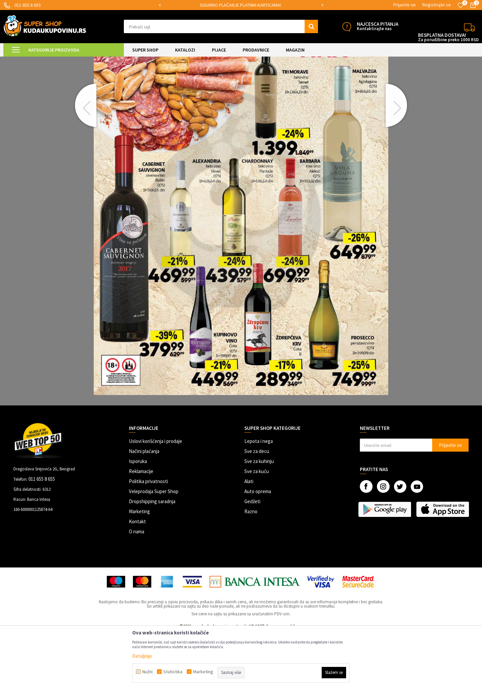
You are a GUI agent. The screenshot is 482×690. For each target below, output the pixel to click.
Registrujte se (436, 5)
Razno (250, 567)
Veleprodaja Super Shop (153, 547)
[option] (241, 5)
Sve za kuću (256, 527)
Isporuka (138, 517)
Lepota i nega (258, 497)
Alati (248, 537)
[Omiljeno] (461, 5)
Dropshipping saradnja (152, 557)
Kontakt (137, 578)
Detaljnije (142, 656)
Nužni (147, 671)
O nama (136, 588)
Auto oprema (257, 547)
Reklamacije (141, 527)
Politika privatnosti (148, 537)
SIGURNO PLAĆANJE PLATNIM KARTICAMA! (240, 5)
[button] (221, 26)
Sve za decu (256, 507)
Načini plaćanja (144, 507)
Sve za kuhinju (259, 517)
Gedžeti (252, 557)
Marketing (139, 567)
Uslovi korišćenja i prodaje (155, 497)
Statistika (172, 671)
